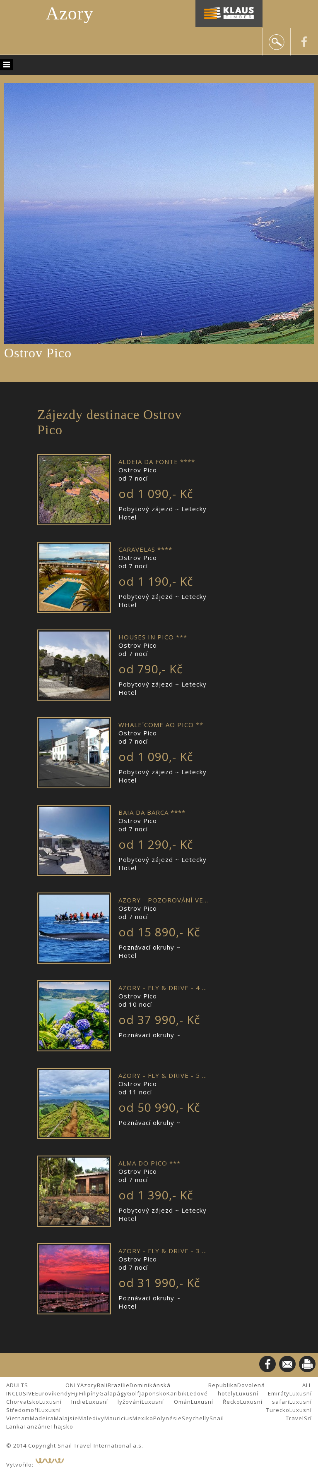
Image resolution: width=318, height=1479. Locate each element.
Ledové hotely (211, 1393)
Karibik (176, 1393)
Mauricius (118, 1418)
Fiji (75, 1393)
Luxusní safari (264, 1401)
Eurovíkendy (53, 1393)
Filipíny (89, 1393)
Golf (133, 1393)
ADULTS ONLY (43, 1385)
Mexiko (142, 1418)
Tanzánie (37, 1426)
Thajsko (62, 1426)
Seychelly (196, 1418)
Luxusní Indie (62, 1401)
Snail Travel (257, 1418)
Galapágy (113, 1393)
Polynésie (167, 1418)
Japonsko (153, 1393)
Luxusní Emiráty (263, 1393)
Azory (70, 13)
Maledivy (91, 1418)
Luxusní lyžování (114, 1401)
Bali (102, 1385)
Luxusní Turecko (164, 1410)
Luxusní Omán (166, 1401)
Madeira (42, 1418)
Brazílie (119, 1385)
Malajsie (66, 1418)
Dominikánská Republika (183, 1385)
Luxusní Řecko (215, 1401)
